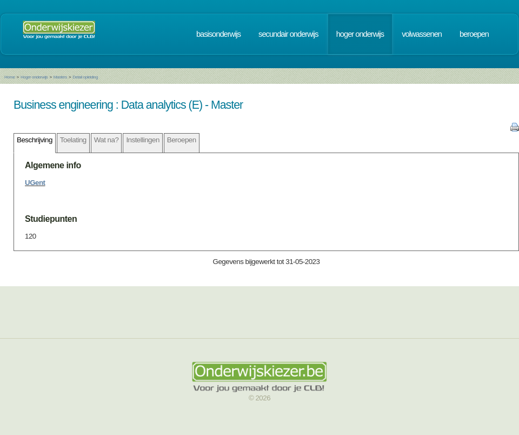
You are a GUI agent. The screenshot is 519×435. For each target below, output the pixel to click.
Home (9, 77)
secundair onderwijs (288, 34)
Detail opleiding (85, 77)
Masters (60, 77)
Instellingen (142, 140)
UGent (35, 183)
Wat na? (106, 140)
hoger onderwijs (360, 34)
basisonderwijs (218, 34)
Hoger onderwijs (34, 77)
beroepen (474, 34)
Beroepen (181, 140)
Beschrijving (34, 140)
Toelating (73, 140)
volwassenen (422, 34)
